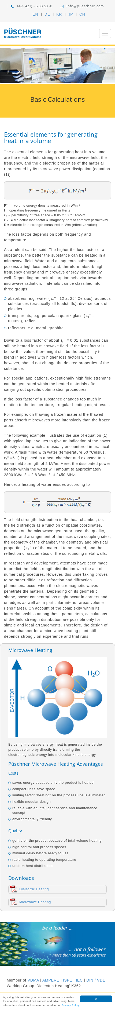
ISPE (67, 980)
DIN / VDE (95, 980)
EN (35, 14)
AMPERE (50, 980)
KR (59, 14)
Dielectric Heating (34, 889)
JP (70, 14)
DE (47, 14)
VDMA (33, 980)
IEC (79, 980)
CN (82, 14)
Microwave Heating (35, 902)
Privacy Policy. (71, 1005)
